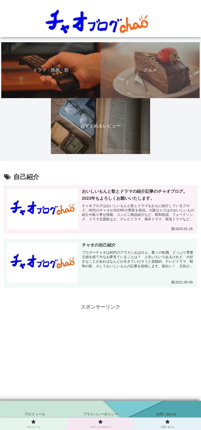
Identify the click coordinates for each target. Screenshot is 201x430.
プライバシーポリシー (100, 414)
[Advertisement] (100, 346)
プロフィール (34, 414)
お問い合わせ (166, 414)
